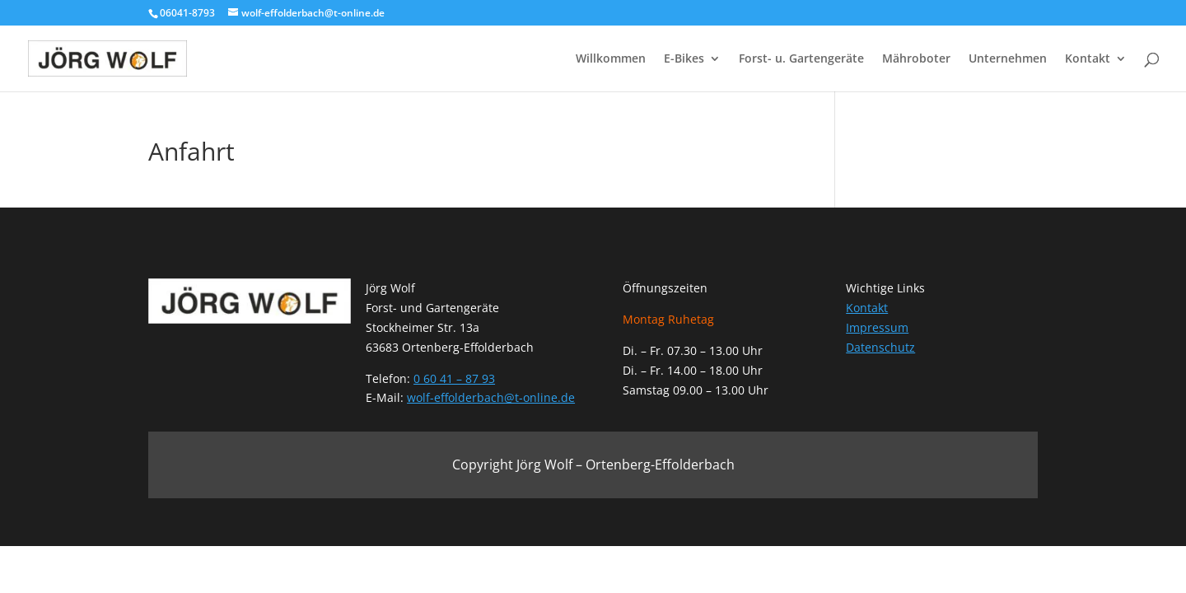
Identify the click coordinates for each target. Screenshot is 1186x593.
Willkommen (611, 59)
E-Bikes (684, 59)
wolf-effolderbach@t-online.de (491, 397)
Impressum (877, 327)
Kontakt (1087, 59)
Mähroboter (916, 59)
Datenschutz (880, 347)
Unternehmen (1008, 59)
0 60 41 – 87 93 (454, 378)
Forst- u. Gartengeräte (801, 59)
